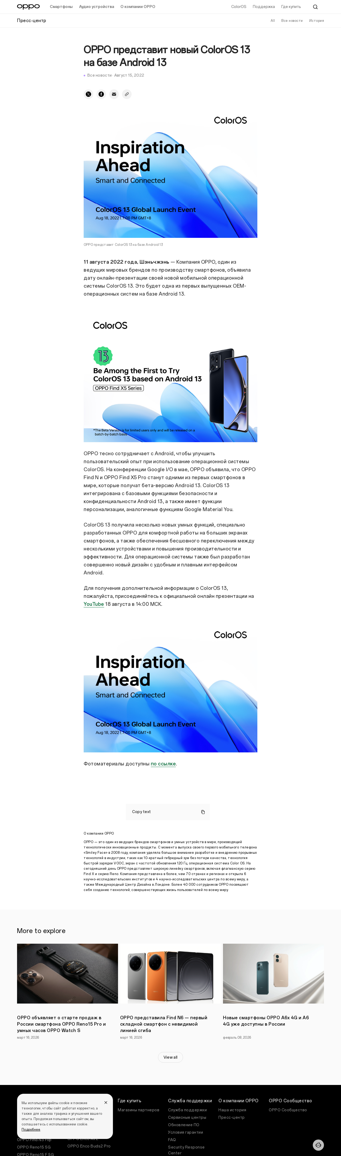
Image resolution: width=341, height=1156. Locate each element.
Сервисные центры (187, 1117)
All (273, 21)
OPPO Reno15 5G (34, 1147)
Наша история (232, 1110)
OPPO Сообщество (288, 1110)
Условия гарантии (185, 1132)
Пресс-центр (231, 1117)
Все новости (292, 21)
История (316, 21)
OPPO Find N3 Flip (34, 1140)
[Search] (315, 7)
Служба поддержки (187, 1110)
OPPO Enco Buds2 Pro (89, 1146)
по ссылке (163, 764)
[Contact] (318, 1145)
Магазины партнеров (138, 1110)
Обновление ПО (184, 1125)
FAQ (172, 1140)
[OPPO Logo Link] (28, 7)
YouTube (94, 604)
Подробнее (31, 1130)
